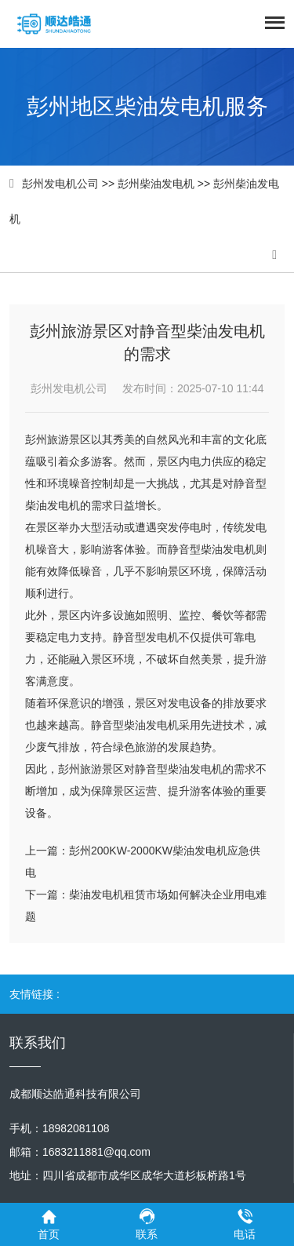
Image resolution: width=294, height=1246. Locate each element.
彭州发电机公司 (60, 183)
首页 (49, 1224)
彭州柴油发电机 (156, 183)
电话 (245, 1224)
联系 (147, 1224)
